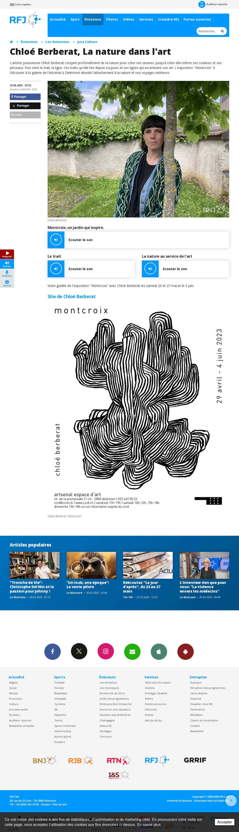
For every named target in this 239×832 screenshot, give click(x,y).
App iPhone (159, 651)
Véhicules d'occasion (158, 682)
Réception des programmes (207, 687)
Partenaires (197, 709)
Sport (75, 19)
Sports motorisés (65, 725)
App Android (185, 651)
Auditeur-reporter (213, 4)
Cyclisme (59, 703)
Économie (15, 698)
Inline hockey (62, 731)
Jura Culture (87, 42)
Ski (56, 709)
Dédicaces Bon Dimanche (116, 703)
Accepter (224, 822)
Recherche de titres (112, 693)
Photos (112, 19)
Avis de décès (153, 720)
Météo (149, 698)
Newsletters (132, 651)
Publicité (195, 698)
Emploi (149, 714)
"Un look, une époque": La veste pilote (88, 585)
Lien (16, 114)
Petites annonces (155, 703)
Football (59, 682)
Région (13, 682)
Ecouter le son (70, 240)
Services (146, 19)
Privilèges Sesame (156, 693)
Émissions (92, 19)
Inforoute (151, 709)
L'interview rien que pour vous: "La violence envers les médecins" (203, 587)
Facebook (52, 651)
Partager (18, 96)
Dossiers (14, 714)
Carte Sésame (198, 693)
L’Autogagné (107, 720)
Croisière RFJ (168, 19)
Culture (13, 703)
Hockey (58, 687)
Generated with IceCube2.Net (211, 800)
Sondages (106, 731)
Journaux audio (18, 709)
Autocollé (106, 725)
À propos (195, 682)
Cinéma (150, 687)
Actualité (58, 19)
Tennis (58, 720)
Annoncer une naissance (115, 709)
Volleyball (60, 698)
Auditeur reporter (20, 720)
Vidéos (128, 19)
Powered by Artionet (179, 800)
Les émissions (57, 42)
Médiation (196, 714)
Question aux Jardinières (115, 714)
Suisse (13, 687)
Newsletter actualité (21, 725)
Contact (195, 725)
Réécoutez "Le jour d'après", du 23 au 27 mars (141, 587)
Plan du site (60, 804)
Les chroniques (109, 687)
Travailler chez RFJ (201, 703)
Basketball (60, 693)
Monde (13, 693)
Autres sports (62, 736)
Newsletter (197, 731)
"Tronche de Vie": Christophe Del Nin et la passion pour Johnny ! (32, 587)
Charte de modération (204, 720)
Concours (106, 736)
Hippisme (60, 714)
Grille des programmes (114, 698)
